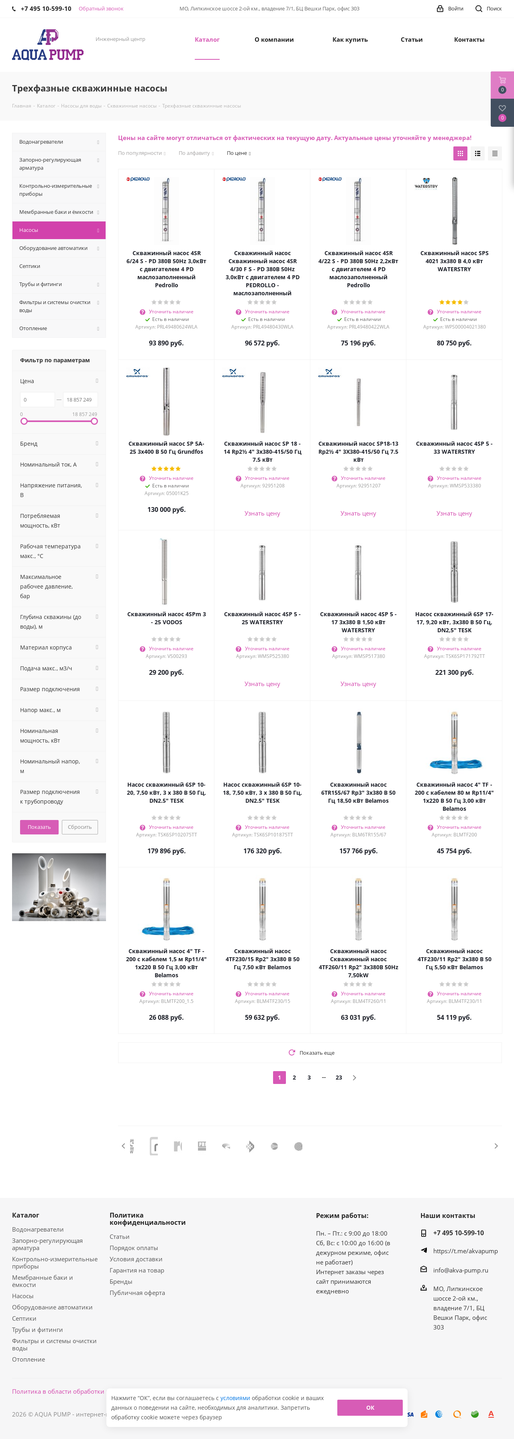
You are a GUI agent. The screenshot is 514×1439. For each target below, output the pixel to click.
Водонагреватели (38, 1229)
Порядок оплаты (134, 1248)
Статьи (120, 1236)
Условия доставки (136, 1259)
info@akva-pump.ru (460, 1270)
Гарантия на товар (137, 1270)
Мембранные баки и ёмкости (42, 1281)
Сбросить (80, 826)
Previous (124, 1146)
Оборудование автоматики (52, 1307)
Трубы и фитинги (37, 1329)
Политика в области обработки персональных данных (93, 1391)
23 (339, 1077)
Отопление (28, 1359)
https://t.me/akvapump (465, 1251)
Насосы (23, 1296)
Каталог (25, 1215)
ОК (370, 1407)
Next (496, 1146)
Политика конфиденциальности (148, 1219)
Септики (24, 1318)
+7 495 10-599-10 (458, 1232)
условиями (236, 1398)
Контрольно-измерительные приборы (55, 1262)
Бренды (121, 1281)
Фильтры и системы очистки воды (54, 1344)
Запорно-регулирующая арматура (47, 1244)
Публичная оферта (137, 1293)
